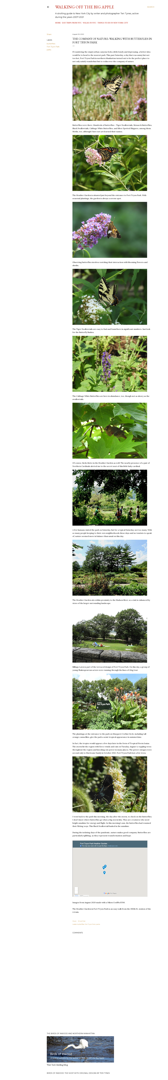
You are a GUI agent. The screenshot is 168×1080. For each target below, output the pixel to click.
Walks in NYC (89, 23)
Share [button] (49, 34)
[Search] (150, 7)
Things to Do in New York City (113, 23)
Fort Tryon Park (53, 47)
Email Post (81, 921)
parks (49, 50)
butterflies (51, 44)
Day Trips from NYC (72, 23)
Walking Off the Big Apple (84, 7)
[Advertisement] (112, 1010)
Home (58, 23)
